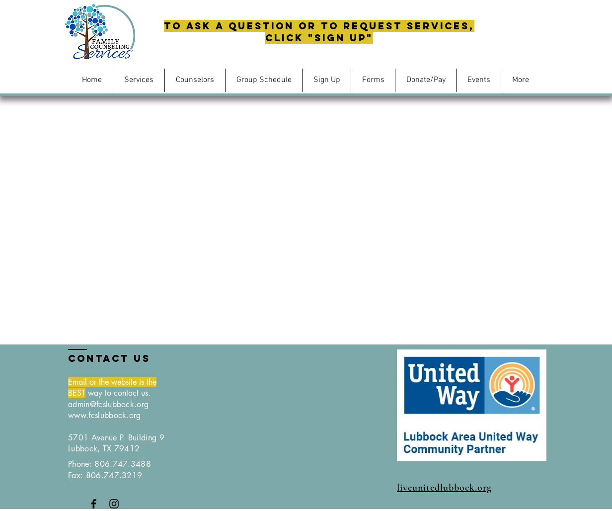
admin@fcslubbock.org (108, 404)
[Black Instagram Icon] (114, 504)
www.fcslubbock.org (104, 415)
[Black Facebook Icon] (93, 504)
